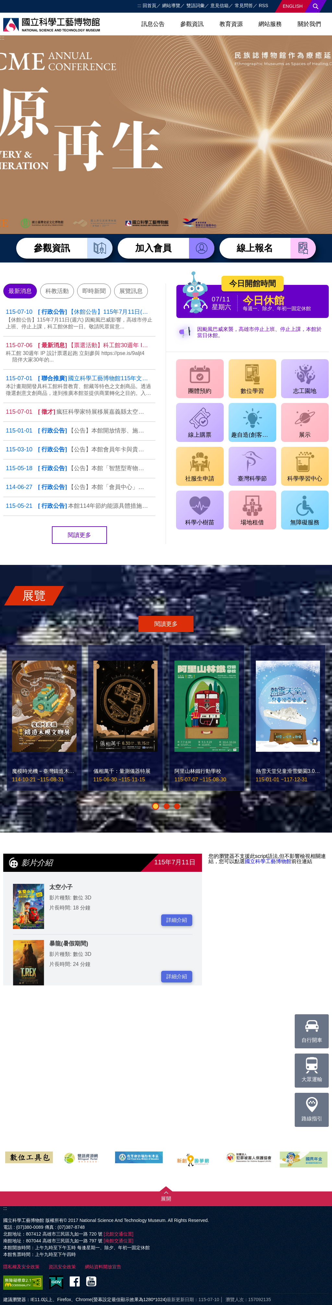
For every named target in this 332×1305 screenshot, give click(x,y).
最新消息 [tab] (20, 291)
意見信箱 (219, 5)
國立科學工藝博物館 (268, 861)
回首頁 (149, 5)
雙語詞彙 (195, 5)
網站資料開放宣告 (103, 1266)
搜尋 (316, 6)
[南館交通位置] (119, 1240)
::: (139, 5)
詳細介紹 (176, 920)
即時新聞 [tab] (94, 291)
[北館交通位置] (119, 1234)
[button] (155, 806)
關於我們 (309, 24)
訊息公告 (153, 24)
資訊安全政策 (62, 1266)
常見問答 (244, 5)
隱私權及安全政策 (21, 1266)
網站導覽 (171, 5)
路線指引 (312, 1107)
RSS (263, 5)
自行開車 (312, 1028)
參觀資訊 (192, 24)
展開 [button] (166, 1198)
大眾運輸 (312, 1068)
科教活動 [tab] (57, 291)
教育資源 (231, 24)
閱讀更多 (79, 535)
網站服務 (270, 24)
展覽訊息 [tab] (131, 291)
